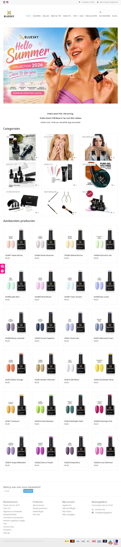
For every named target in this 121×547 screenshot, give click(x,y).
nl (4, 2)
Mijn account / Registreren (107, 2)
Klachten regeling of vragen (14, 520)
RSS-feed (36, 514)
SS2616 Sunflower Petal (103, 379)
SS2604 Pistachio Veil (102, 255)
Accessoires (104, 16)
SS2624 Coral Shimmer (103, 462)
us (7, 2)
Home (28, 16)
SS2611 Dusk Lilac (71, 338)
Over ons (6, 508)
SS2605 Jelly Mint (12, 297)
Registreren (66, 505)
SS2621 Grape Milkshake (15, 462)
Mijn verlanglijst (68, 514)
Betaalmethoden (10, 514)
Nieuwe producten (40, 508)
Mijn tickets (66, 511)
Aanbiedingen (38, 511)
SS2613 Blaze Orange (14, 379)
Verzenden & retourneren (13, 517)
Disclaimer (7, 530)
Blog (114, 16)
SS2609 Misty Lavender (14, 338)
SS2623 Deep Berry (72, 462)
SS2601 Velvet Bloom (14, 255)
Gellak (46, 16)
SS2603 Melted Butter (73, 255)
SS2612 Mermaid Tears (103, 338)
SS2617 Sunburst (12, 421)
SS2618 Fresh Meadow (44, 421)
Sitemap (6, 533)
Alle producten (38, 505)
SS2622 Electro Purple (44, 462)
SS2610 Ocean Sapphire (44, 338)
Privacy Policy (8, 527)
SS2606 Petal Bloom (43, 297)
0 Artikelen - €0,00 (87, 2)
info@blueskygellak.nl (103, 512)
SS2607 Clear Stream (73, 297)
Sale (81, 16)
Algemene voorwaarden (12, 511)
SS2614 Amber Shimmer (45, 379)
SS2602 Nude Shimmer (44, 255)
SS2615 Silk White (71, 379)
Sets (75, 16)
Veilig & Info (91, 16)
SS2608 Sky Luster (101, 297)
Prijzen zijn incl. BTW (11, 505)
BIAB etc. (67, 16)
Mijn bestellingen (69, 508)
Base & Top (56, 16)
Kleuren (37, 16)
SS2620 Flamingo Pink (103, 421)
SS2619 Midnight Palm (73, 421)
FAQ (5, 523)
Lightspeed (39, 541)
